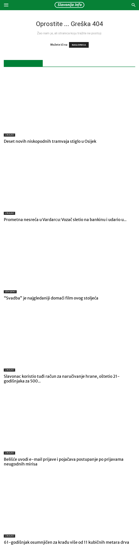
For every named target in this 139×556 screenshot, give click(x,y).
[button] (6, 5)
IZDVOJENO (10, 291)
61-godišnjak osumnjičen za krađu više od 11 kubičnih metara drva (66, 542)
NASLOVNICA (79, 45)
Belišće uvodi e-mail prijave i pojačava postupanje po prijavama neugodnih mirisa (63, 462)
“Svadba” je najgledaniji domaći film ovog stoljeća (51, 298)
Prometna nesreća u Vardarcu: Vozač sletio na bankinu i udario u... (65, 219)
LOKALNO (9, 135)
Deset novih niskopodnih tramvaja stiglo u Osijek (50, 141)
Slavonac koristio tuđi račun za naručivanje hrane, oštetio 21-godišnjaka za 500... (62, 379)
